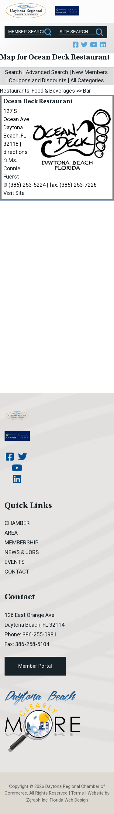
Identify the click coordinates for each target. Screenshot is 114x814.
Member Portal (35, 666)
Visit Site (14, 193)
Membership (22, 542)
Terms (77, 793)
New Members (90, 72)
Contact (17, 571)
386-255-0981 (39, 634)
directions (15, 152)
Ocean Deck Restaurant (38, 102)
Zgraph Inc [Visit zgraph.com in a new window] (37, 800)
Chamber (17, 523)
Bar (87, 90)
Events (15, 562)
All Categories (87, 80)
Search (13, 72)
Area (11, 533)
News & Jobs (22, 552)
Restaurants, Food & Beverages (37, 90)
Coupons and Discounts (38, 80)
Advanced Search (47, 72)
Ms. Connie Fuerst (11, 168)
